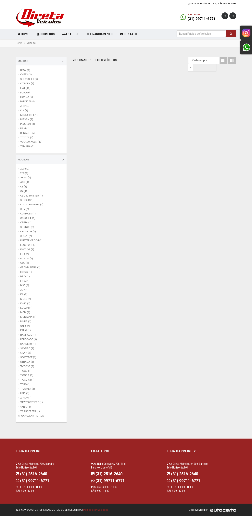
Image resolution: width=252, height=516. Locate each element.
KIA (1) (24, 110)
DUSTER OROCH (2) (31, 240)
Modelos (41, 160)
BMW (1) (25, 70)
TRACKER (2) (27, 388)
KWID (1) (25, 303)
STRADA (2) (27, 361)
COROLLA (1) (27, 218)
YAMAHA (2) (27, 146)
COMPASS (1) (28, 213)
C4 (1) (23, 191)
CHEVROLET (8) (29, 78)
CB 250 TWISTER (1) (31, 195)
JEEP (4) (25, 105)
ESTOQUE (70, 34)
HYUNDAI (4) (27, 101)
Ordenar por (191, 60)
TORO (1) (25, 384)
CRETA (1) (26, 222)
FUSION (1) (26, 258)
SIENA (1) (25, 352)
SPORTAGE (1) (28, 357)
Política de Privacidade (95, 510)
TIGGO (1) (25, 370)
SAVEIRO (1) (27, 348)
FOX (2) (24, 253)
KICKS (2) (25, 298)
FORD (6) (25, 92)
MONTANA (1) (28, 316)
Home (19, 42)
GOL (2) (24, 262)
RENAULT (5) (27, 132)
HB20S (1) (26, 271)
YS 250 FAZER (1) (30, 411)
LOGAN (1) (26, 307)
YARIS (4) (25, 406)
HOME (23, 34)
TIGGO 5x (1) (27, 379)
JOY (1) (24, 289)
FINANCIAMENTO (100, 34)
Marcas (41, 61)
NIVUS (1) (25, 321)
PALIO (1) (25, 330)
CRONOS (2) (27, 226)
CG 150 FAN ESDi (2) (31, 204)
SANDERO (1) (28, 343)
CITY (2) (24, 209)
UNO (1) (24, 393)
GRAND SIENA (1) (30, 267)
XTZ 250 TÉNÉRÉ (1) (31, 402)
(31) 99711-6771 (202, 19)
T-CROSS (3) (27, 366)
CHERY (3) (26, 74)
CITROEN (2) (27, 83)
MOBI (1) (25, 312)
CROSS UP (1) (28, 231)
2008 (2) (25, 168)
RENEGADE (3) (28, 339)
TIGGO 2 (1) (26, 375)
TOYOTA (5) (26, 137)
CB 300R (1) (26, 199)
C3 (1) (23, 186)
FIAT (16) (25, 88)
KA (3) (23, 294)
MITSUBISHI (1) (29, 115)
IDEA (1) (25, 280)
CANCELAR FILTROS (32, 415)
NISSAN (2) (26, 119)
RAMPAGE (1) (28, 334)
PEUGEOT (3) (27, 123)
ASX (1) (24, 182)
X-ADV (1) (26, 397)
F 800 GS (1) (27, 249)
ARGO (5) (25, 177)
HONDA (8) (26, 96)
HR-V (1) (25, 276)
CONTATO (128, 34)
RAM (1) (25, 128)
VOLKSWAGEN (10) (31, 141)
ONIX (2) (25, 325)
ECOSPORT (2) (28, 244)
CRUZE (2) (26, 236)
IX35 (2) (24, 285)
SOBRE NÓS (46, 34)
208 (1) (24, 173)
